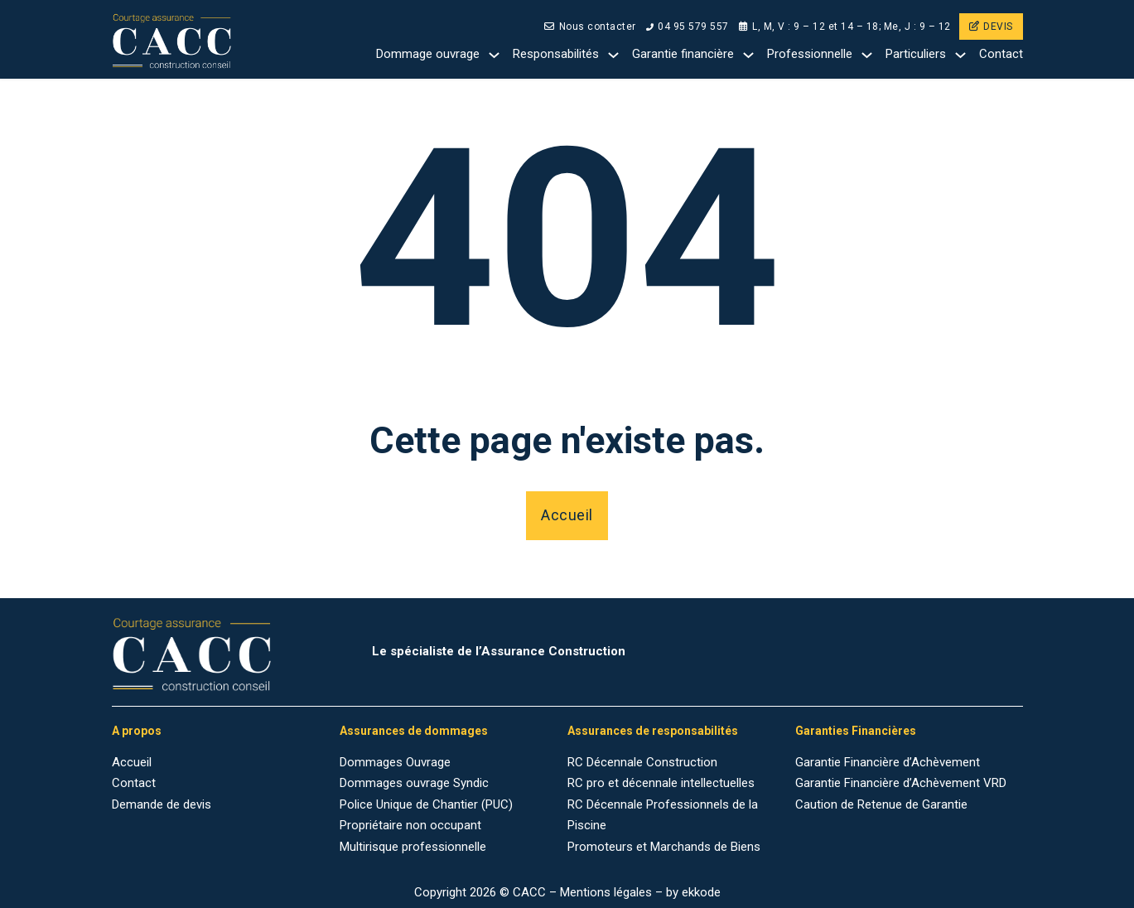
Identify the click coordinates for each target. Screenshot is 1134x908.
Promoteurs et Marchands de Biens (663, 846)
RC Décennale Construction (642, 762)
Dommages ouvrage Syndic (414, 782)
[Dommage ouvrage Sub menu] (494, 55)
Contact (1001, 53)
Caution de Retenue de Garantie (881, 804)
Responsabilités (556, 53)
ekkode (701, 892)
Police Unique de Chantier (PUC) (426, 804)
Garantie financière (683, 53)
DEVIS (991, 26)
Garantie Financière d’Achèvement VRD (900, 782)
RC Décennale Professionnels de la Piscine (662, 815)
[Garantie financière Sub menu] (748, 55)
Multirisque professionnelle (413, 846)
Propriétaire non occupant (410, 825)
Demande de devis (161, 804)
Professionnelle (809, 53)
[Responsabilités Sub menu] (613, 55)
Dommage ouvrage (428, 53)
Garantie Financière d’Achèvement (887, 762)
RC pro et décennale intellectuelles (661, 782)
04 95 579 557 (687, 26)
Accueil (567, 515)
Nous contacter (590, 26)
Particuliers (915, 53)
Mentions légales (606, 892)
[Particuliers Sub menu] (960, 55)
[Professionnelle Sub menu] (867, 55)
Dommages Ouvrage (395, 762)
